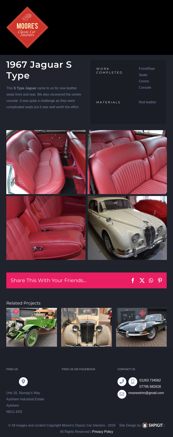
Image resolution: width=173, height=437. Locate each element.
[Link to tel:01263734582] (122, 381)
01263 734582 (150, 380)
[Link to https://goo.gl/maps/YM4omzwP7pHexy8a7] (23, 381)
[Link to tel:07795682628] (132, 381)
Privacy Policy (102, 431)
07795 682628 (150, 386)
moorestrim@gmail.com (146, 393)
